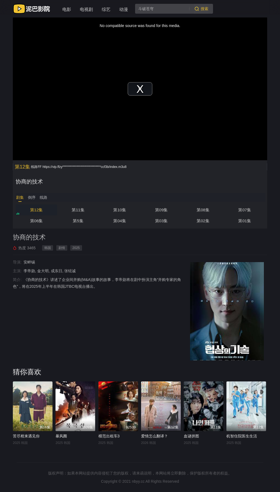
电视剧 (86, 9)
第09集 (161, 210)
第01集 (244, 220)
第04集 (119, 220)
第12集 (36, 210)
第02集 (203, 220)
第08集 (203, 210)
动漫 (123, 9)
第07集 (244, 210)
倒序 (32, 197)
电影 (66, 9)
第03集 (161, 220)
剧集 (20, 197)
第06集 (36, 220)
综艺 (106, 9)
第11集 (78, 210)
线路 (43, 197)
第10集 (119, 210)
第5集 (78, 220)
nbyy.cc (138, 481)
